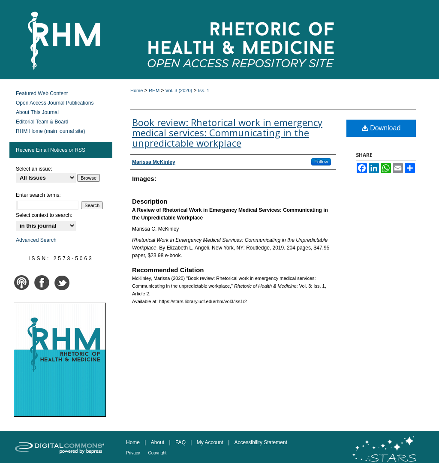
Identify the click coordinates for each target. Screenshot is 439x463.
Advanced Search (36, 240)
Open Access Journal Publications (54, 103)
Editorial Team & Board (42, 122)
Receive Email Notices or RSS (50, 150)
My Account (211, 442)
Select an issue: (34, 169)
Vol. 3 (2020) (178, 90)
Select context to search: (44, 215)
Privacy (133, 453)
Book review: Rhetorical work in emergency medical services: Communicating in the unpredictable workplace (227, 132)
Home (136, 90)
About (158, 442)
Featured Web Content (42, 93)
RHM (154, 90)
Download (381, 128)
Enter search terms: (38, 195)
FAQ (181, 442)
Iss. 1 (203, 90)
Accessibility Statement (261, 442)
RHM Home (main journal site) (50, 131)
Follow (321, 161)
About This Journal (37, 112)
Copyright (157, 453)
